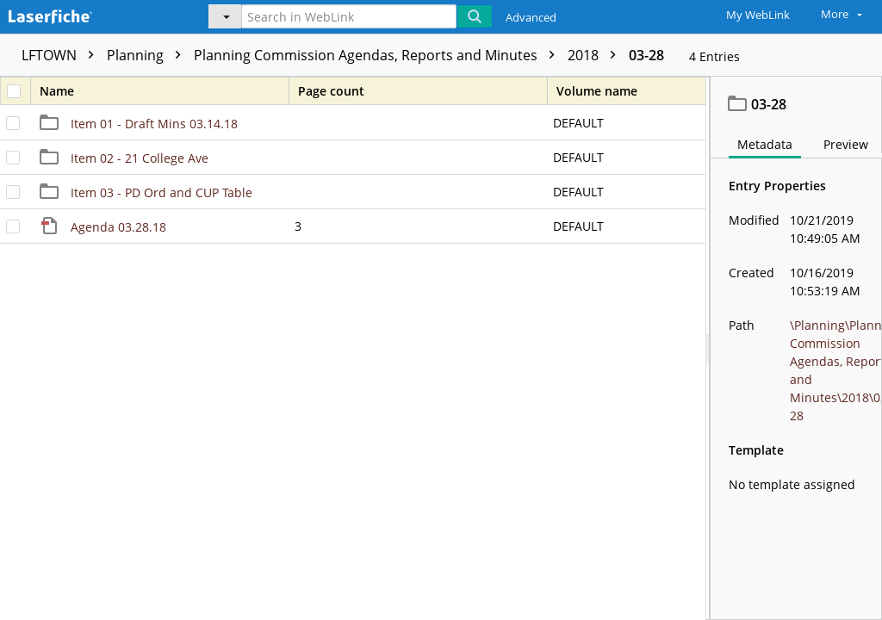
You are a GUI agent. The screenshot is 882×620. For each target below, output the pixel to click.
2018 (596, 55)
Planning (148, 55)
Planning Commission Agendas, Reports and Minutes (378, 55)
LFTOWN (62, 55)
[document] (796, 348)
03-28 (646, 55)
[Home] (90, 14)
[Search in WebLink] (349, 16)
